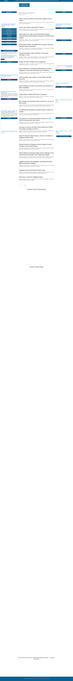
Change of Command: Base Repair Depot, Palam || (47, 0)
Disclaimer (43, 678)
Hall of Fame (34, 9)
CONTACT (34, 678)
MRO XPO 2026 (24, 4)
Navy (13, 9)
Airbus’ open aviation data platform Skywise (31, 27)
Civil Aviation (24, 9)
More (64, 9)
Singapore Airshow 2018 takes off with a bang (32, 170)
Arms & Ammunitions (44, 9)
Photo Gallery (9, 35)
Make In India (29, 9)
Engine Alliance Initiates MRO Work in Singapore (33, 94)
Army (10, 9)
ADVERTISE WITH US (38, 678)
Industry (38, 9)
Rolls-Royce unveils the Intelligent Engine (31, 177)
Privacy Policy (47, 678)
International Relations (51, 9)
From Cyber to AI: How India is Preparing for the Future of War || (28, 0)
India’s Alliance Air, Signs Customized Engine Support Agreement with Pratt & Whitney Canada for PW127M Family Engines (36, 35)
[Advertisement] (36, 667)
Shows (20, 9)
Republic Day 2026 (9, 32)
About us (25, 678)
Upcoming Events (60, 9)
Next (25, 185)
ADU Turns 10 (9, 41)
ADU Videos (9, 44)
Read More (3, 27)
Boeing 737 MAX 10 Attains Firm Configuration (32, 61)
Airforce (16, 9)
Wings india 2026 (9, 34)
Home (8, 9)
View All (2, 59)
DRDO (56, 9)
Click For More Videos (64, 136)
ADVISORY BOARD (30, 678)
